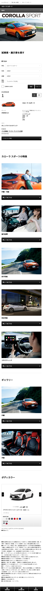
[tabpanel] (21, 27)
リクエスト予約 (21, 138)
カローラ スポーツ (7, 6)
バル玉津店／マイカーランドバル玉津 (12, 131)
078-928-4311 (5, 133)
